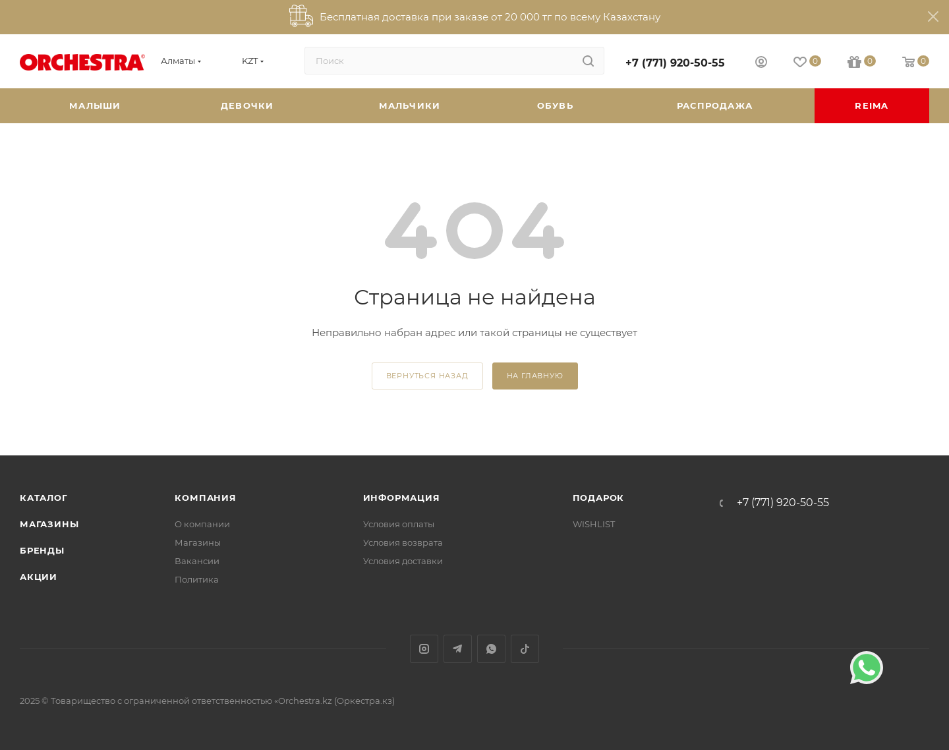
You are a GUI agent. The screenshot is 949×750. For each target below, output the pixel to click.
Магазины (49, 524)
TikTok (525, 649)
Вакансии (197, 561)
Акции (38, 576)
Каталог (44, 497)
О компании (202, 524)
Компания (205, 497)
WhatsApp (491, 649)
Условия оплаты (398, 524)
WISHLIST (594, 524)
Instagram (424, 649)
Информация (401, 497)
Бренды (42, 550)
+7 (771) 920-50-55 (675, 63)
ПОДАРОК (599, 497)
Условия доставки (403, 561)
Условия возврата (403, 542)
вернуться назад (427, 375)
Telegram (458, 649)
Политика (197, 579)
